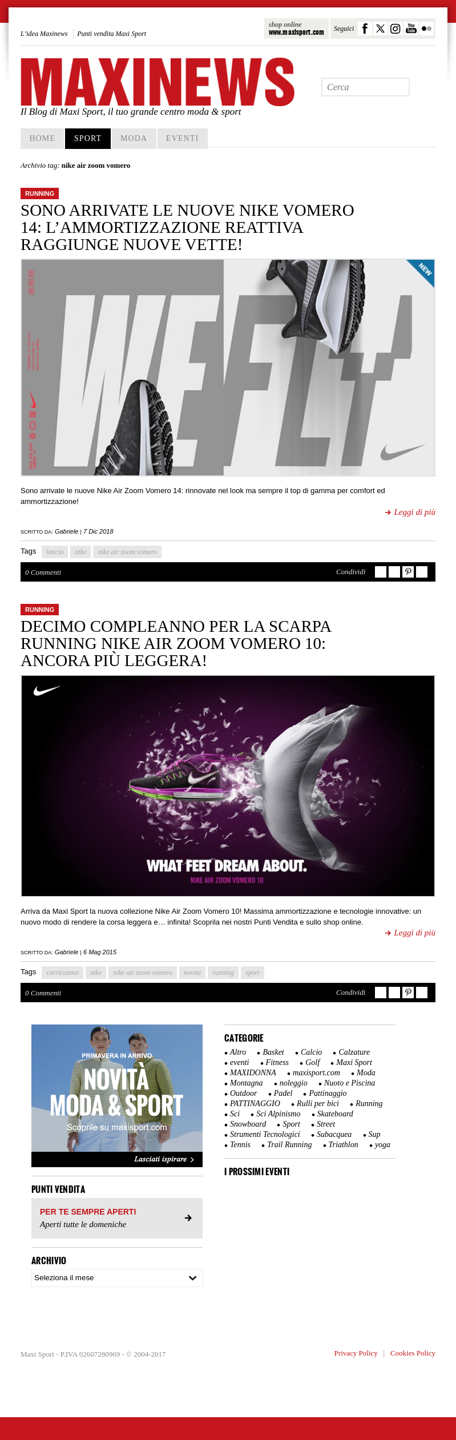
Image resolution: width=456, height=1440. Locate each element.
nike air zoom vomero (127, 552)
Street (326, 1124)
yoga (382, 1144)
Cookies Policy (412, 1353)
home (42, 138)
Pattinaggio (327, 1093)
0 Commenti (43, 572)
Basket (273, 1052)
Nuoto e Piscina (349, 1083)
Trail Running (289, 1144)
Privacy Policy (356, 1353)
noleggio (294, 1083)
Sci (235, 1114)
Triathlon (343, 1144)
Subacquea (334, 1134)
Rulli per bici (318, 1103)
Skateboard (335, 1114)
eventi (239, 1062)
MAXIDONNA (253, 1072)
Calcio (311, 1052)
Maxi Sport (354, 1062)
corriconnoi (62, 973)
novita (192, 973)
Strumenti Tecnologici (265, 1134)
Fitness (277, 1062)
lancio (54, 552)
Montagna (246, 1083)
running (223, 973)
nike (80, 552)
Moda (133, 138)
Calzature (354, 1052)
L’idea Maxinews (44, 34)
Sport (88, 138)
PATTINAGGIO (255, 1103)
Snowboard (248, 1124)
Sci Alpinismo (278, 1114)
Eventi (182, 138)
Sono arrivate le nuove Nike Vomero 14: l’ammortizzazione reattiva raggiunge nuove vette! (187, 227)
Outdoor (243, 1093)
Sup (375, 1134)
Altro (238, 1052)
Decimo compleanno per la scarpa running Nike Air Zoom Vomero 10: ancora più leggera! (176, 643)
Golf (312, 1062)
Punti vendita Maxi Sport (111, 34)
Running (39, 193)
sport (252, 973)
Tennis (240, 1144)
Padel (283, 1093)
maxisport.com (316, 1072)
